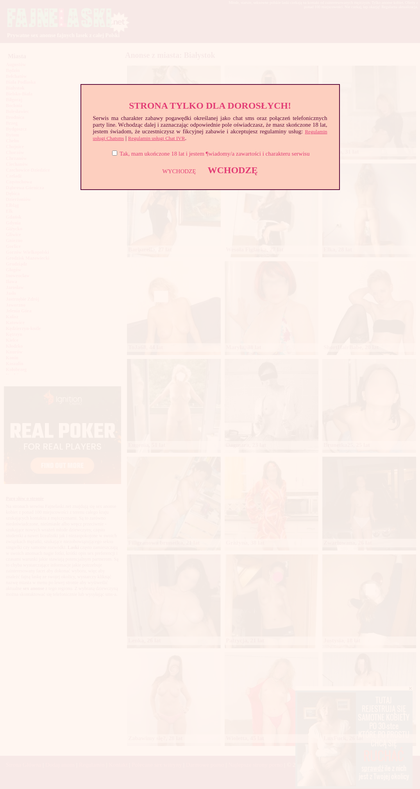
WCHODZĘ (232, 170)
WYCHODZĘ (179, 171)
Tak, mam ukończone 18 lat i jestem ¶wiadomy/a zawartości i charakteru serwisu (214, 154)
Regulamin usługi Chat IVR (156, 138)
